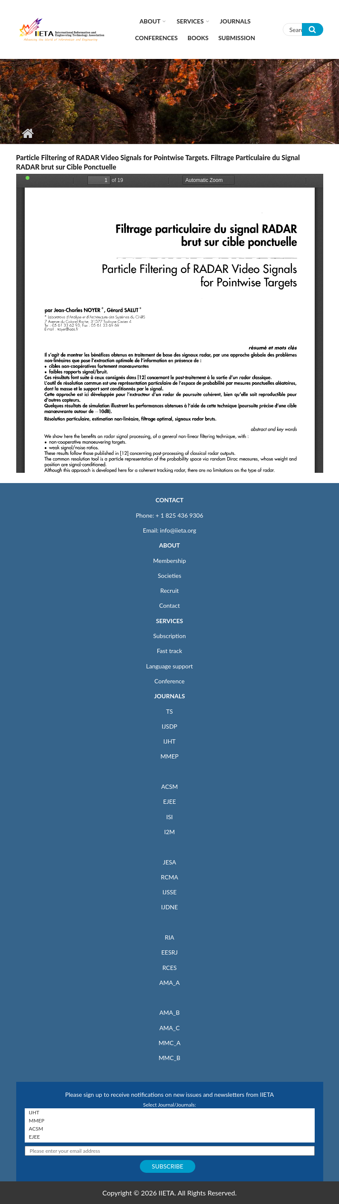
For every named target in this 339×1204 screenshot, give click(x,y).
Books (198, 37)
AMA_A (169, 982)
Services (190, 21)
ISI (169, 816)
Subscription (169, 635)
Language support (169, 666)
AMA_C (169, 1027)
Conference (169, 681)
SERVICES (169, 620)
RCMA (169, 877)
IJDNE (169, 907)
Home (28, 133)
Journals (235, 21)
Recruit (169, 590)
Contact (169, 605)
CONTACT (170, 500)
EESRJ (169, 952)
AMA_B (169, 1012)
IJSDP (169, 726)
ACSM (169, 786)
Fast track (169, 650)
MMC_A (169, 1042)
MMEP (169, 756)
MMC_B (169, 1057)
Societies (169, 575)
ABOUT (169, 545)
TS (169, 711)
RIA (169, 937)
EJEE (169, 801)
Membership (169, 560)
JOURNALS (169, 696)
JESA (169, 862)
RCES (169, 967)
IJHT (169, 741)
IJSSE (169, 892)
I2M (169, 831)
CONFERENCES (156, 37)
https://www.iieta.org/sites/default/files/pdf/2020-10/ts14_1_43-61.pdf (169, 323)
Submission (236, 37)
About (149, 21)
